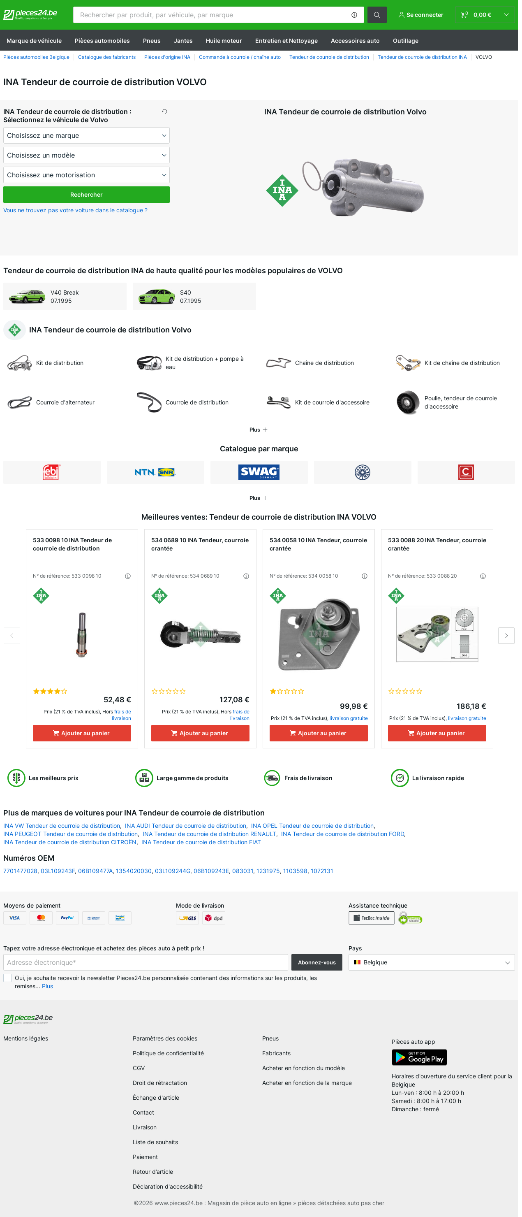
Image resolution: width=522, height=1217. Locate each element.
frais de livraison (121, 714)
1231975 (268, 870)
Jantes (183, 40)
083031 (242, 870)
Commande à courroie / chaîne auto (240, 57)
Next (506, 635)
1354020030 (134, 870)
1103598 (295, 870)
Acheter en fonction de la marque (307, 1082)
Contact (143, 1112)
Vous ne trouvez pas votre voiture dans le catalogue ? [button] (75, 210)
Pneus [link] (270, 1038)
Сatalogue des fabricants (107, 57)
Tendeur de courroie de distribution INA (422, 57)
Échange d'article (156, 1097)
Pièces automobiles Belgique (36, 57)
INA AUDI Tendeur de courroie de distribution (185, 825)
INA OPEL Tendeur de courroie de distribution (312, 825)
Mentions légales (25, 1038)
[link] (485, 15)
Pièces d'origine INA (167, 57)
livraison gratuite (349, 718)
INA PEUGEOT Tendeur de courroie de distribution (70, 833)
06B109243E (211, 870)
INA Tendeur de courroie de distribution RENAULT (209, 833)
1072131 (322, 870)
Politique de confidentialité (168, 1053)
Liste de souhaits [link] (155, 1141)
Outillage (405, 40)
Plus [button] (47, 985)
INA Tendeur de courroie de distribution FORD (342, 833)
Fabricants (276, 1053)
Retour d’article (153, 1171)
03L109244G (172, 870)
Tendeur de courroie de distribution (329, 57)
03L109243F (58, 870)
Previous (12, 635)
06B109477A (95, 870)
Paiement (145, 1156)
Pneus (152, 40)
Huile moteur (224, 40)
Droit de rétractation (160, 1082)
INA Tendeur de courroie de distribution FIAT (201, 841)
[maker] (86, 135)
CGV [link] (139, 1067)
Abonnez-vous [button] (317, 962)
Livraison (145, 1127)
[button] (354, 15)
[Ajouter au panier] (82, 733)
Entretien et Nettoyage (286, 40)
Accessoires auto (355, 40)
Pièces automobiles (102, 40)
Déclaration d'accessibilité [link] (168, 1186)
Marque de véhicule (34, 40)
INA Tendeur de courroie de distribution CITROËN (69, 841)
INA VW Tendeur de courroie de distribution (61, 825)
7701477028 (20, 870)
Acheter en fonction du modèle (303, 1067)
